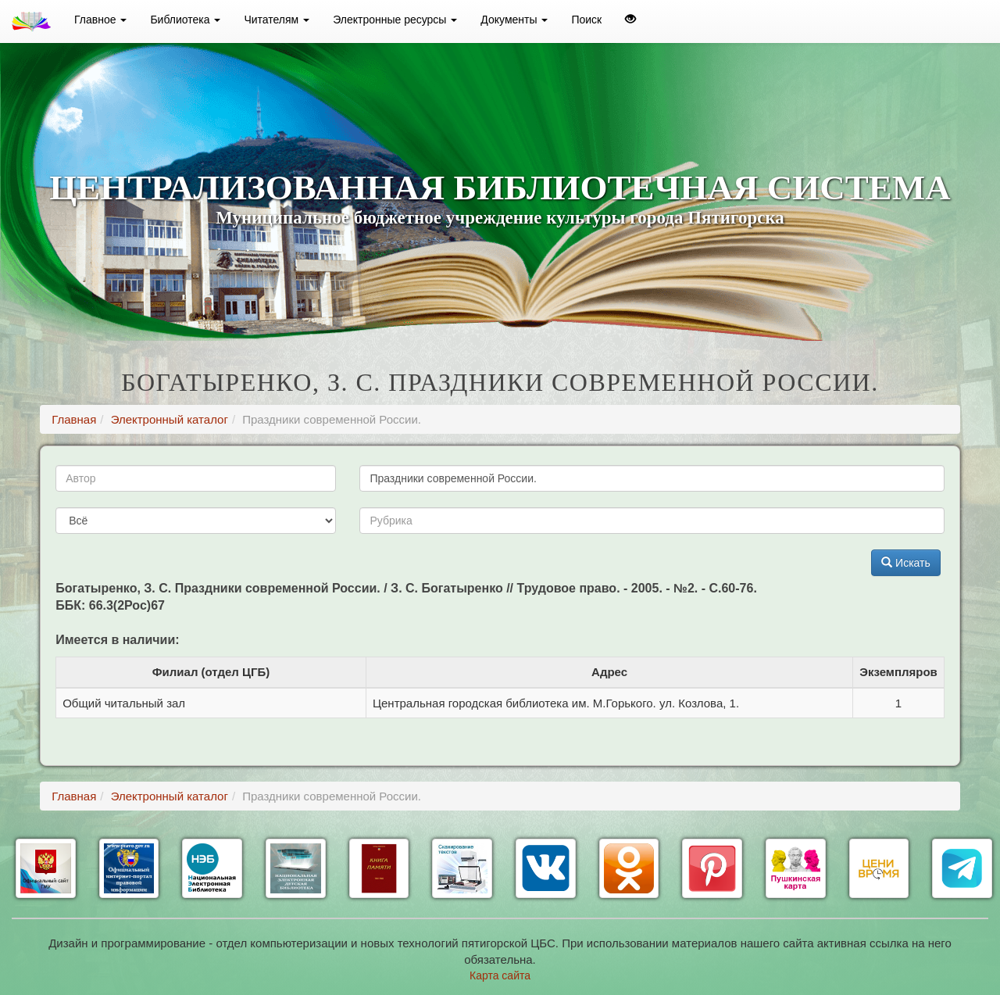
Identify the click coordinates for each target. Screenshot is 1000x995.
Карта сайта (500, 975)
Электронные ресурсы (395, 19)
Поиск (586, 19)
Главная (74, 419)
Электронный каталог (169, 419)
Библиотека (185, 19)
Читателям (276, 19)
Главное (100, 19)
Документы (514, 19)
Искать (905, 563)
